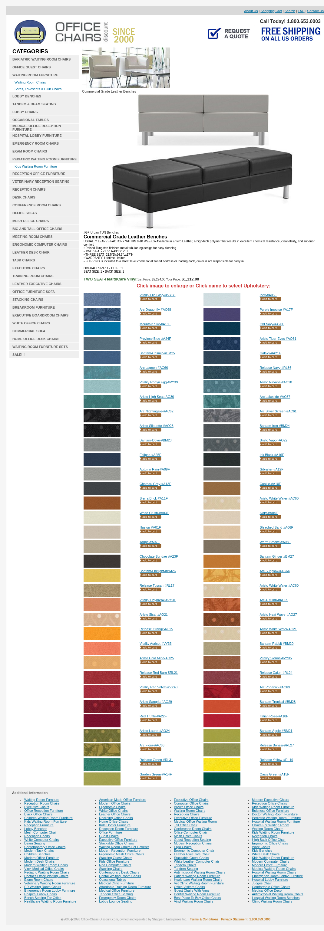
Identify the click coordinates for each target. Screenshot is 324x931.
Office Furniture (110, 832)
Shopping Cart (271, 11)
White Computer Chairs (41, 839)
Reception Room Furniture (118, 829)
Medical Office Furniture (116, 890)
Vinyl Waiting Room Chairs (193, 901)
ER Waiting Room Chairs (42, 887)
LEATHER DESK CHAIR (31, 252)
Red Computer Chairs (115, 865)
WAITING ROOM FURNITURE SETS (40, 347)
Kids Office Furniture (114, 861)
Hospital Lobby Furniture (270, 879)
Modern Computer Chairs (270, 861)
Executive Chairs (36, 807)
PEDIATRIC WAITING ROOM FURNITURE (44, 159)
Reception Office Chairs (269, 803)
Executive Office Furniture (118, 839)
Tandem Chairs (185, 865)
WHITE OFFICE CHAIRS (31, 323)
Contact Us (315, 11)
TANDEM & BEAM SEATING (34, 104)
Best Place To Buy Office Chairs (197, 898)
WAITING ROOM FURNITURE (35, 75)
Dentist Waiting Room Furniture (197, 894)
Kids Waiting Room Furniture (36, 166)
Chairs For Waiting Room (270, 825)
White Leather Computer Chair (196, 861)
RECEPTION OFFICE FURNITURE (38, 173)
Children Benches (37, 854)
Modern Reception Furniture (120, 850)
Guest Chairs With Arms (191, 890)
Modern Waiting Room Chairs (46, 865)
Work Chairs (261, 847)
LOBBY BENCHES (26, 96)
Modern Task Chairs (39, 850)
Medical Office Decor (267, 890)
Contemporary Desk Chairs (119, 872)
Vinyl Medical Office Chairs (44, 868)
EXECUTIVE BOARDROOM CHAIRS (40, 315)
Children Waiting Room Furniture (48, 818)
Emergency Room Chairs (117, 898)
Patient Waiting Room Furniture (197, 876)
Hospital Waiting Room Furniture (276, 821)
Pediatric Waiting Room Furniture (276, 818)
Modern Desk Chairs (39, 861)
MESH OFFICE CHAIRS (30, 221)
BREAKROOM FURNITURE (33, 307)
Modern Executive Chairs (270, 800)
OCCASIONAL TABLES (30, 120)
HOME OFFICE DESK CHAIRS (35, 339)
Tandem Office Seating (116, 894)
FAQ (301, 11)
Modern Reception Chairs (193, 843)
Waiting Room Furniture (41, 800)
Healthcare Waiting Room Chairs (198, 879)
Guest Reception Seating (192, 839)
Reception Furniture (39, 825)
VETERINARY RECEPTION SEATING (41, 181)
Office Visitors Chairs (189, 887)
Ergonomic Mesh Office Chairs (121, 854)
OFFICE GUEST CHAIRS (31, 67)
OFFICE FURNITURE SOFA (33, 291)
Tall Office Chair (185, 825)
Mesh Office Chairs (188, 836)
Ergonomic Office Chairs (270, 843)
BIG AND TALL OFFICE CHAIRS (37, 229)
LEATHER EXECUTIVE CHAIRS (36, 284)
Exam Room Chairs (38, 879)
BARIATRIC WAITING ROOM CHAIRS (41, 59)
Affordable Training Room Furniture (125, 887)
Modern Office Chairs (115, 803)
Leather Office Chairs (115, 814)
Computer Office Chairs (191, 803)
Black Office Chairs (38, 814)
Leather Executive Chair (191, 854)
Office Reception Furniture (43, 810)
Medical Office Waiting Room (195, 821)
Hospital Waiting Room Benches (275, 898)
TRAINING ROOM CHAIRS (33, 276)
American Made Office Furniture (122, 800)
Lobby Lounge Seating (115, 901)
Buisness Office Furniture (270, 810)
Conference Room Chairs (192, 829)
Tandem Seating (186, 868)
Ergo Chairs (182, 847)
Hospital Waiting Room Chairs (274, 872)
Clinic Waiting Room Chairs (272, 901)
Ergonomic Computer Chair (194, 850)
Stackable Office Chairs (116, 843)
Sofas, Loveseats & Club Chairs (38, 89)
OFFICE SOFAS (24, 213)
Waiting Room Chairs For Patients (124, 847)
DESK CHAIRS (23, 197)
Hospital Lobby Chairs (40, 894)
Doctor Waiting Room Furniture (275, 814)
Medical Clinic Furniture (116, 883)
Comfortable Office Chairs (271, 887)
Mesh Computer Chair (40, 832)
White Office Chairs (113, 810)
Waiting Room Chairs (30, 82)
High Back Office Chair (269, 839)
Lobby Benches (35, 829)
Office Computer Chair (190, 832)
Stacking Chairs (110, 868)
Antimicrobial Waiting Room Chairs (199, 872)
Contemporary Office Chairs (44, 847)
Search (290, 11)
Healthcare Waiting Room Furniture (50, 901)
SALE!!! (18, 354)
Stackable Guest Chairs (191, 858)
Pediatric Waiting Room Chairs (46, 872)
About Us (251, 11)
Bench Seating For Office (42, 898)
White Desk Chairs (265, 854)
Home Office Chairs (113, 821)
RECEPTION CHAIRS (28, 189)
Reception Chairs (37, 836)
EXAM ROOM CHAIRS (29, 151)
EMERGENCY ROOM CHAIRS (35, 143)
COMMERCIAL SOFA (28, 331)
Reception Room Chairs (42, 803)
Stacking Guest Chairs (115, 858)
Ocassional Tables (112, 879)
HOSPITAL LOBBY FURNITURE (37, 135)
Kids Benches (262, 850)
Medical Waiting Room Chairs (274, 868)
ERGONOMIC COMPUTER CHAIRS (39, 244)
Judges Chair (262, 883)
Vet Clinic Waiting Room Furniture (199, 883)
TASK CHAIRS (23, 260)
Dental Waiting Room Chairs (120, 876)
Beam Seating (34, 843)
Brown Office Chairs (188, 807)
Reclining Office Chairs (116, 818)
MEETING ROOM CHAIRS (32, 236)
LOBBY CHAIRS (25, 112)
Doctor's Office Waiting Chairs (46, 876)
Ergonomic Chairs (112, 807)
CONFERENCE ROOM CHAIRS (36, 205)
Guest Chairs (108, 836)
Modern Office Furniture (41, 858)
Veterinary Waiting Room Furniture (49, 883)
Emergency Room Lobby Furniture (49, 890)
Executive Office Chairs (191, 800)
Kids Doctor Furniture (115, 825)
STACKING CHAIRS (27, 299)
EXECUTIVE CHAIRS (28, 268)
